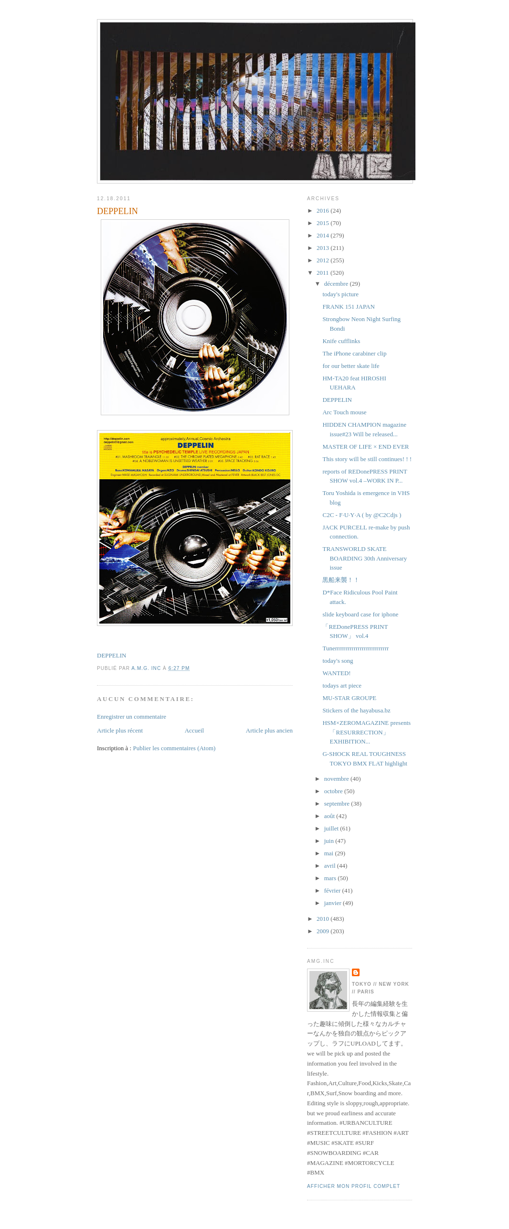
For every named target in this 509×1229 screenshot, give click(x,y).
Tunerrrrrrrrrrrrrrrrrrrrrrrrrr (355, 648)
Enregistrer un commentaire (131, 716)
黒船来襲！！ (341, 579)
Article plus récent (120, 730)
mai (329, 853)
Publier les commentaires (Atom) (174, 748)
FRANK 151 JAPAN (348, 306)
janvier (333, 902)
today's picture (340, 294)
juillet (332, 828)
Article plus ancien (269, 730)
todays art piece (341, 685)
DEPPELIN (111, 655)
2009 (323, 931)
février (333, 890)
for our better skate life (350, 365)
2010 (323, 918)
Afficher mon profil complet (353, 1186)
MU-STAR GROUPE (349, 697)
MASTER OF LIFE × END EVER (365, 446)
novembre (337, 778)
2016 (323, 210)
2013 (323, 247)
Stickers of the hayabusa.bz (356, 710)
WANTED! (336, 673)
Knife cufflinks (341, 341)
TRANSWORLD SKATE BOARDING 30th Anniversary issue (364, 558)
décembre (337, 283)
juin (329, 840)
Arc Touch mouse (344, 412)
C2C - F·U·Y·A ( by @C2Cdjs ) (361, 514)
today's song (337, 660)
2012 (323, 260)
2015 (323, 222)
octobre (334, 791)
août (330, 815)
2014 (323, 235)
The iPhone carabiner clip (354, 353)
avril (330, 865)
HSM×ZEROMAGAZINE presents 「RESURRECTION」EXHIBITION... (366, 732)
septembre (337, 803)
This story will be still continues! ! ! (367, 459)
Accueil (194, 730)
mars (331, 878)
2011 (323, 272)
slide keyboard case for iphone (360, 614)
